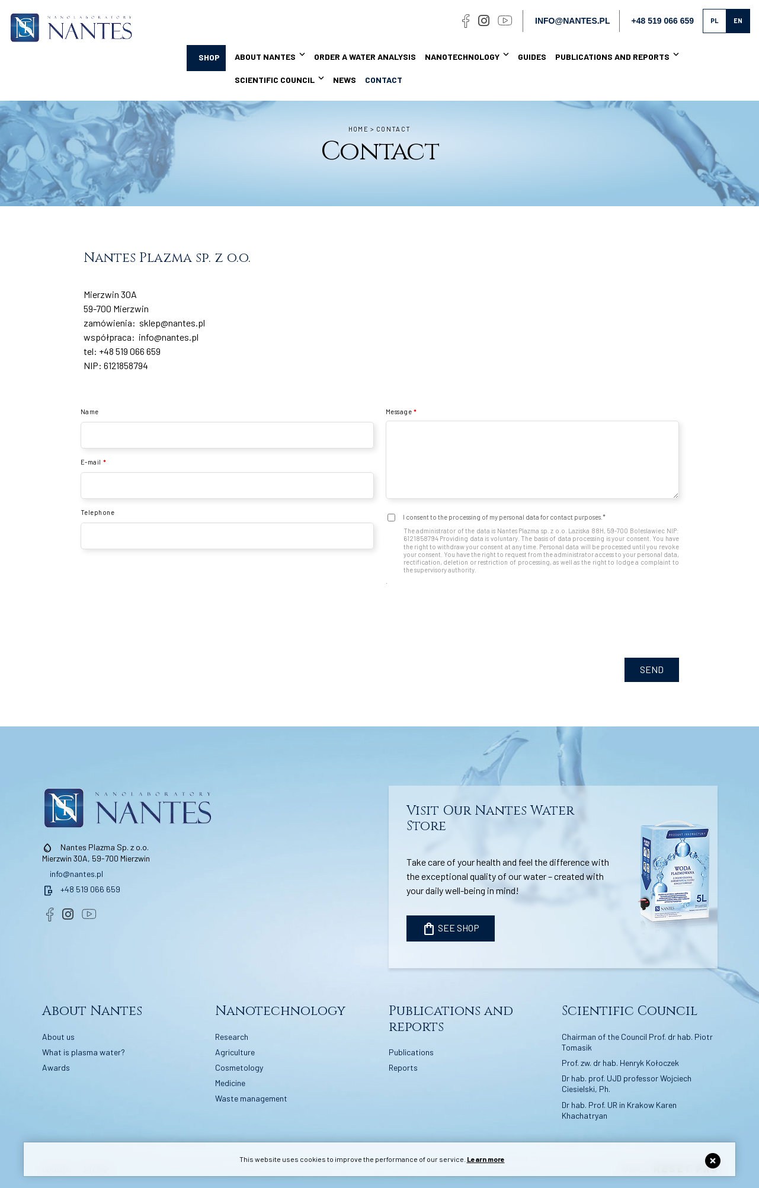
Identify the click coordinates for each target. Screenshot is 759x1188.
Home (358, 129)
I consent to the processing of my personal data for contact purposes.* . (532, 549)
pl (714, 20)
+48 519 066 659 (130, 351)
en (738, 20)
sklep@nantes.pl (172, 322)
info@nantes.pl (572, 20)
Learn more (486, 1159)
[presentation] (589, 650)
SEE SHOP (450, 929)
